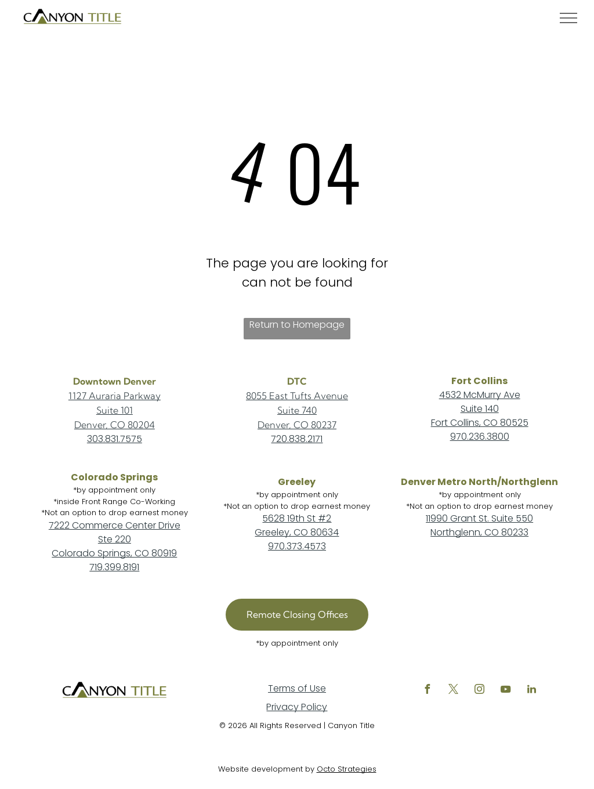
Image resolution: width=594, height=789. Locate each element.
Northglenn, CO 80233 (479, 532)
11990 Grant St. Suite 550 (479, 518)
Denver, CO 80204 (114, 424)
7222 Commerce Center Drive (114, 525)
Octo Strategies (346, 768)
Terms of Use (297, 688)
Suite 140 (480, 408)
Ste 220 (114, 539)
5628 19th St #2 (296, 518)
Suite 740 (297, 410)
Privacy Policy (296, 707)
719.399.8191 (114, 567)
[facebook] (427, 691)
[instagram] (479, 691)
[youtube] (505, 691)
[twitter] (453, 691)
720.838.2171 (297, 439)
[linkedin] (531, 691)
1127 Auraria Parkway (114, 395)
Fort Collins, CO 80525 (479, 422)
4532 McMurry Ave (479, 394)
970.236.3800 (479, 436)
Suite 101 (114, 410)
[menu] (568, 18)
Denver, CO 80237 (297, 424)
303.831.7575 (114, 439)
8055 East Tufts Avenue (297, 395)
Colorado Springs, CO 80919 (114, 553)
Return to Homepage (297, 324)
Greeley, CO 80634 (297, 532)
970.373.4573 (297, 546)
